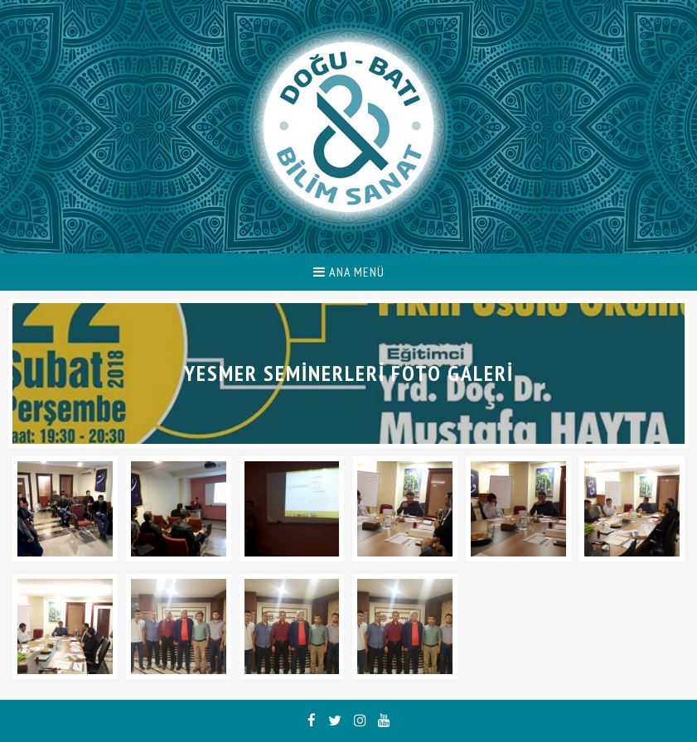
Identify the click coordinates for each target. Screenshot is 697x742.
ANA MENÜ (349, 271)
